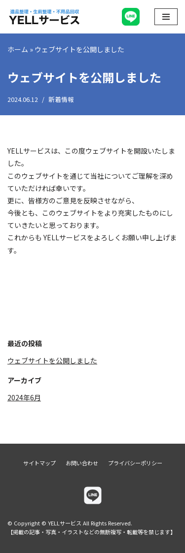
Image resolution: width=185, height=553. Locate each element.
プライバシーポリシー (135, 463)
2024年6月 (24, 397)
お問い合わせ (82, 463)
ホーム (17, 49)
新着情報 (61, 99)
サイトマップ (39, 463)
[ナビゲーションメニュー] (166, 16)
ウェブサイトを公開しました (52, 360)
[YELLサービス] (44, 17)
